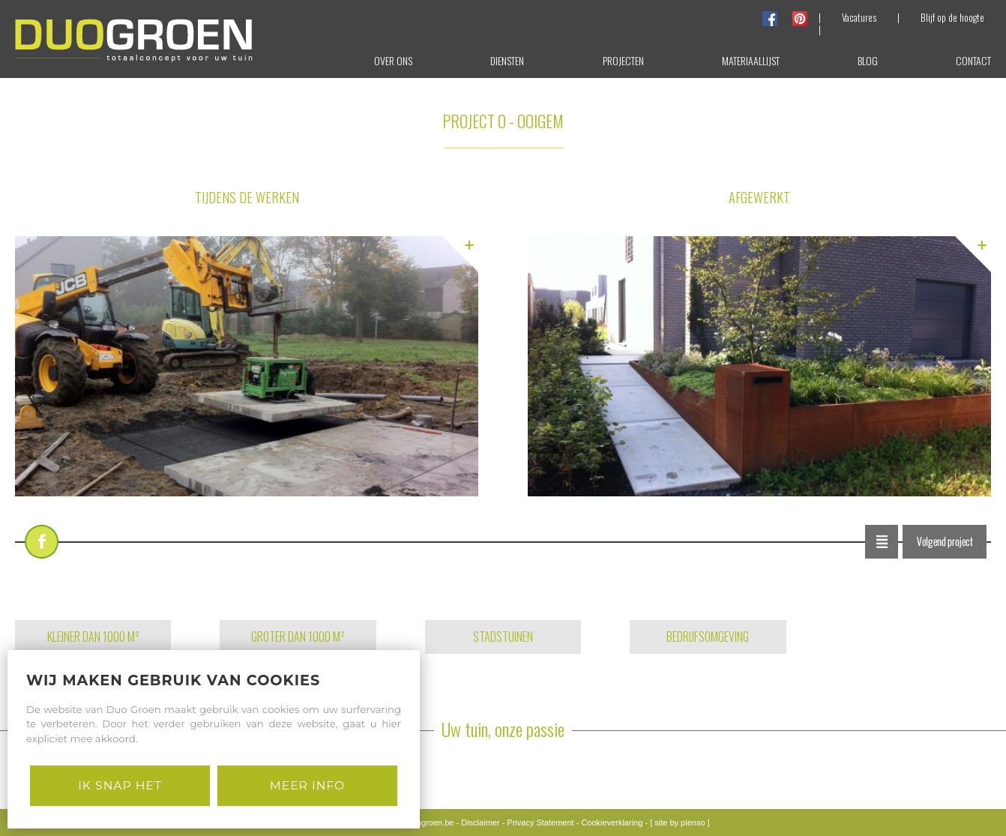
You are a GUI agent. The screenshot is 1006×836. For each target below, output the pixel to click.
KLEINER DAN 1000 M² (93, 637)
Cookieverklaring (611, 822)
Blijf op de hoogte (952, 17)
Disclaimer (480, 822)
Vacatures (859, 17)
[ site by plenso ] (680, 822)
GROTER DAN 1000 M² (298, 637)
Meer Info (307, 785)
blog (868, 60)
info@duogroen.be (420, 822)
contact (973, 60)
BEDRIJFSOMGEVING (707, 637)
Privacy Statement (540, 822)
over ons (393, 60)
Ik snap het (120, 785)
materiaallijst (751, 60)
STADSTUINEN (503, 637)
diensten (507, 60)
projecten (623, 60)
